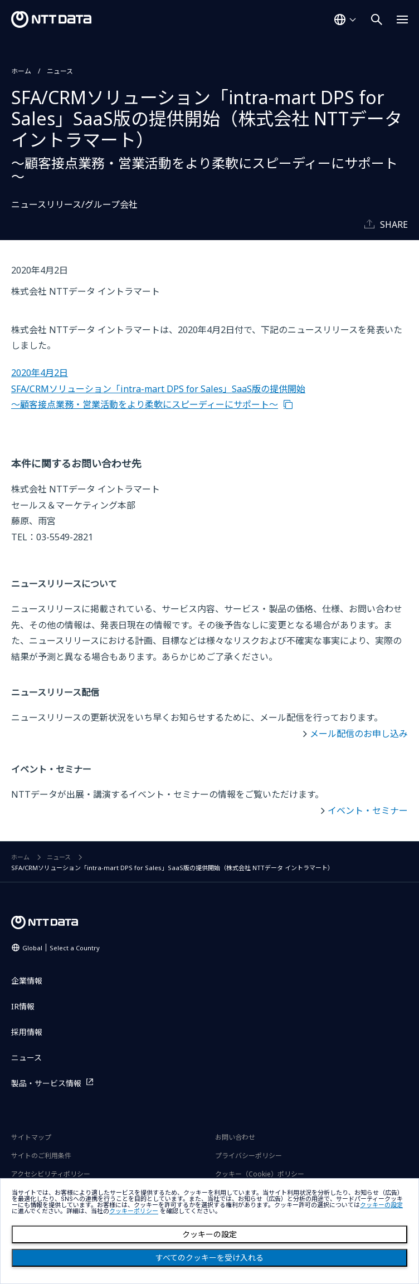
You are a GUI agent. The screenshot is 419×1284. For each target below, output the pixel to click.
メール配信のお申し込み (359, 734)
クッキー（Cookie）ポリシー (259, 1174)
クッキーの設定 (209, 1234)
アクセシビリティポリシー (50, 1174)
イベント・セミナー (368, 810)
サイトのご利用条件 (41, 1155)
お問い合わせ (235, 1137)
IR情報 (23, 1006)
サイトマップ (31, 1137)
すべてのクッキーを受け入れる (209, 1257)
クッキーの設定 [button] (381, 1205)
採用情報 (26, 1032)
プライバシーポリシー (248, 1155)
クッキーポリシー (133, 1211)
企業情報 (26, 980)
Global (61, 948)
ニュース (60, 71)
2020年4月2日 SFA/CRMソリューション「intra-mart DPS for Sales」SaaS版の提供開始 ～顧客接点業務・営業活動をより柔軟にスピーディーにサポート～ (158, 389)
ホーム (21, 71)
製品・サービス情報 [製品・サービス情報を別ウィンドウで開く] (46, 1083)
